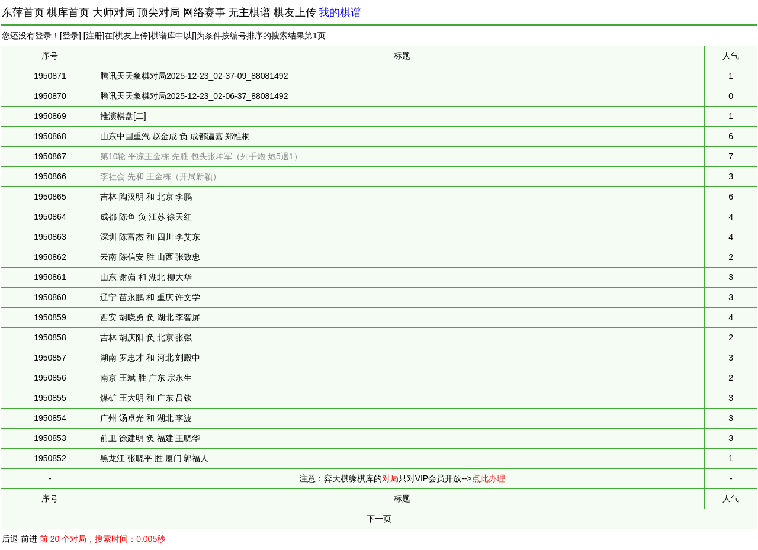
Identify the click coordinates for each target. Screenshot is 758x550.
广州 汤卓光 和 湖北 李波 (146, 418)
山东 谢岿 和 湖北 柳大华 (146, 277)
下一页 (379, 518)
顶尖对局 (158, 12)
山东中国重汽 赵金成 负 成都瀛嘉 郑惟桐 (175, 136)
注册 (94, 35)
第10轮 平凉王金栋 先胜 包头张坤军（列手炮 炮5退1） (201, 156)
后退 (10, 538)
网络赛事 (204, 12)
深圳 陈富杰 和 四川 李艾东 (150, 237)
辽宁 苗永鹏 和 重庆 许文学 (150, 297)
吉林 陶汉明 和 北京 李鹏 (146, 196)
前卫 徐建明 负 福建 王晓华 (150, 438)
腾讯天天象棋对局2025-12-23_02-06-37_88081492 (194, 96)
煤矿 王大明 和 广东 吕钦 (146, 398)
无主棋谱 (249, 12)
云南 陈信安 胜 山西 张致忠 (150, 257)
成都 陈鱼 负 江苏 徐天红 (146, 216)
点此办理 (488, 478)
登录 (70, 35)
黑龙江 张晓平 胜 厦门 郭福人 (154, 458)
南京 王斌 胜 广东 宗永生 (146, 377)
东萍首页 (23, 12)
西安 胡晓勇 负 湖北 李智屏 (150, 317)
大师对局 (113, 12)
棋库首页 (68, 12)
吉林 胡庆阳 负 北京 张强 (146, 337)
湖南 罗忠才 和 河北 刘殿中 (150, 357)
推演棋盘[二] (123, 116)
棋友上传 (295, 12)
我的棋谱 (340, 12)
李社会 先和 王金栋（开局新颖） (160, 176)
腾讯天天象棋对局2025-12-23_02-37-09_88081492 (194, 76)
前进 (29, 538)
